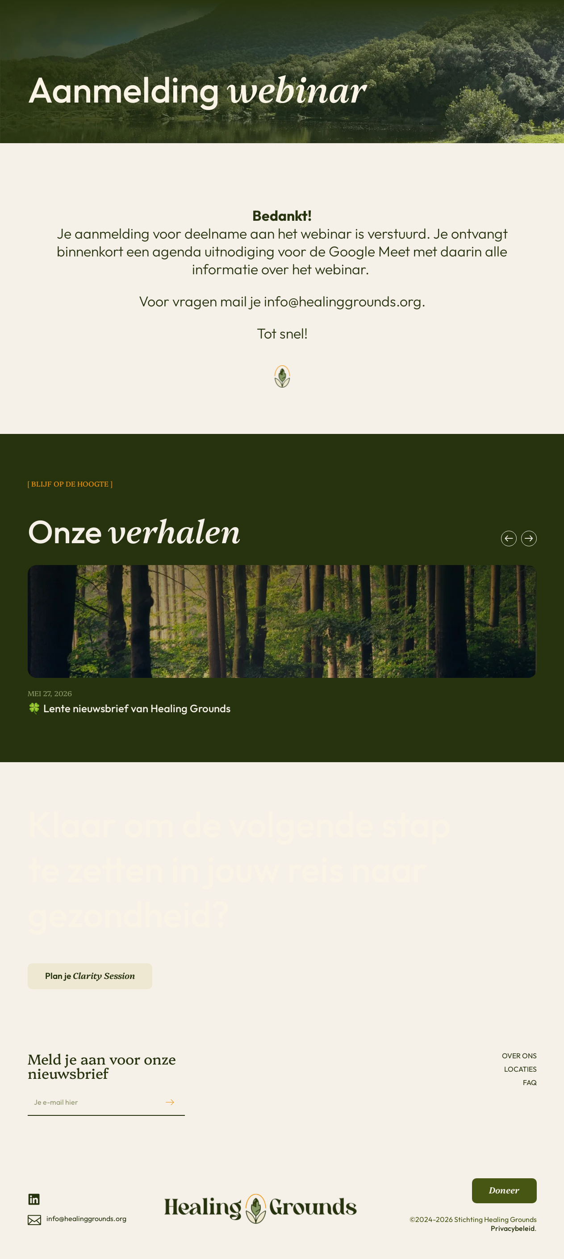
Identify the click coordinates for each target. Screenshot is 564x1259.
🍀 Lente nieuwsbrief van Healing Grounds (129, 708)
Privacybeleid (513, 1232)
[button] (509, 538)
